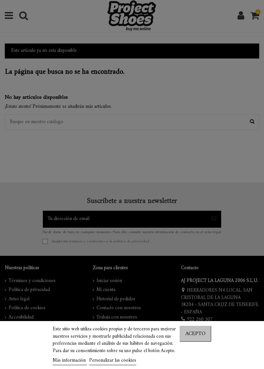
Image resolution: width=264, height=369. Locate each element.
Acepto (195, 334)
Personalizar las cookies (112, 360)
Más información (70, 360)
